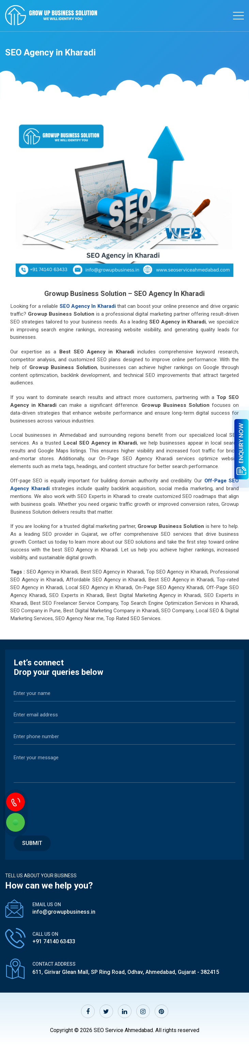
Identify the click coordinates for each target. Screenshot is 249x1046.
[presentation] (65, 805)
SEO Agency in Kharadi (88, 306)
